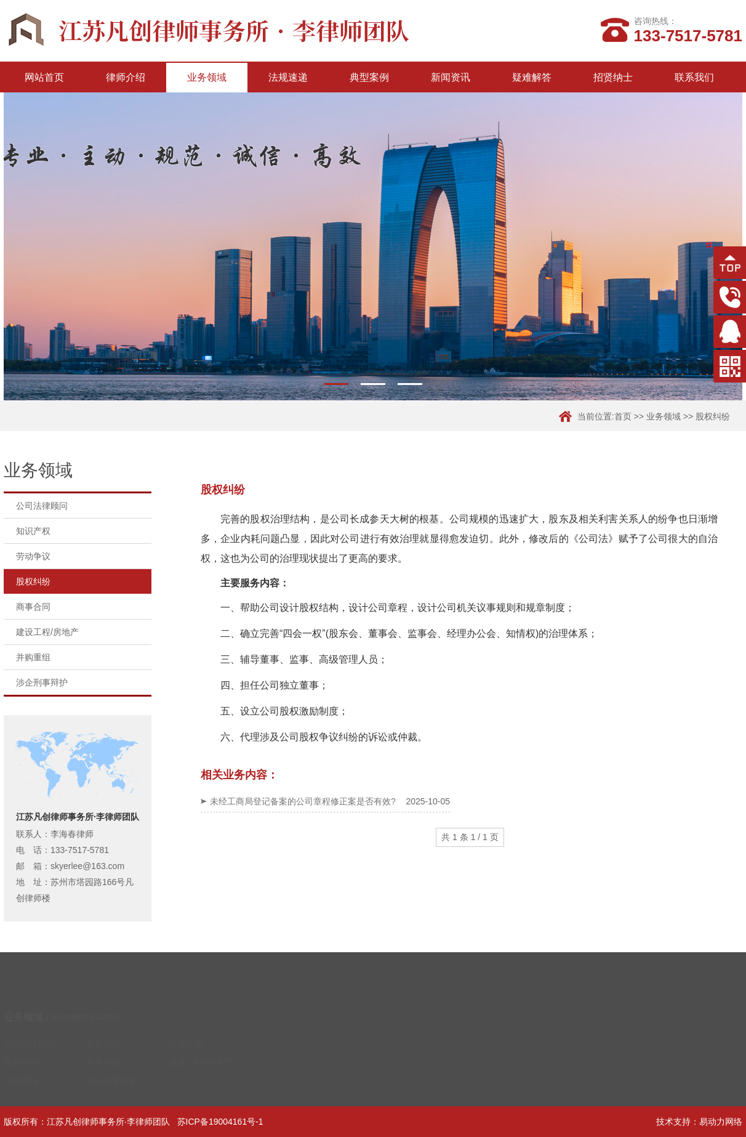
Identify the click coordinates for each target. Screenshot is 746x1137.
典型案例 (369, 77)
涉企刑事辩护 (42, 682)
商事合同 (33, 607)
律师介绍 (125, 77)
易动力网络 (720, 1122)
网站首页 (44, 77)
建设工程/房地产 (47, 632)
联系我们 (694, 77)
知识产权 (33, 531)
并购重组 (33, 657)
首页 (623, 416)
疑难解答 (531, 77)
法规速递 (288, 77)
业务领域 (207, 77)
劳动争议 (33, 556)
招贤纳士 (613, 77)
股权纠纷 (713, 416)
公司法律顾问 (42, 506)
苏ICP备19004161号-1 (220, 1122)
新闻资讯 (450, 77)
